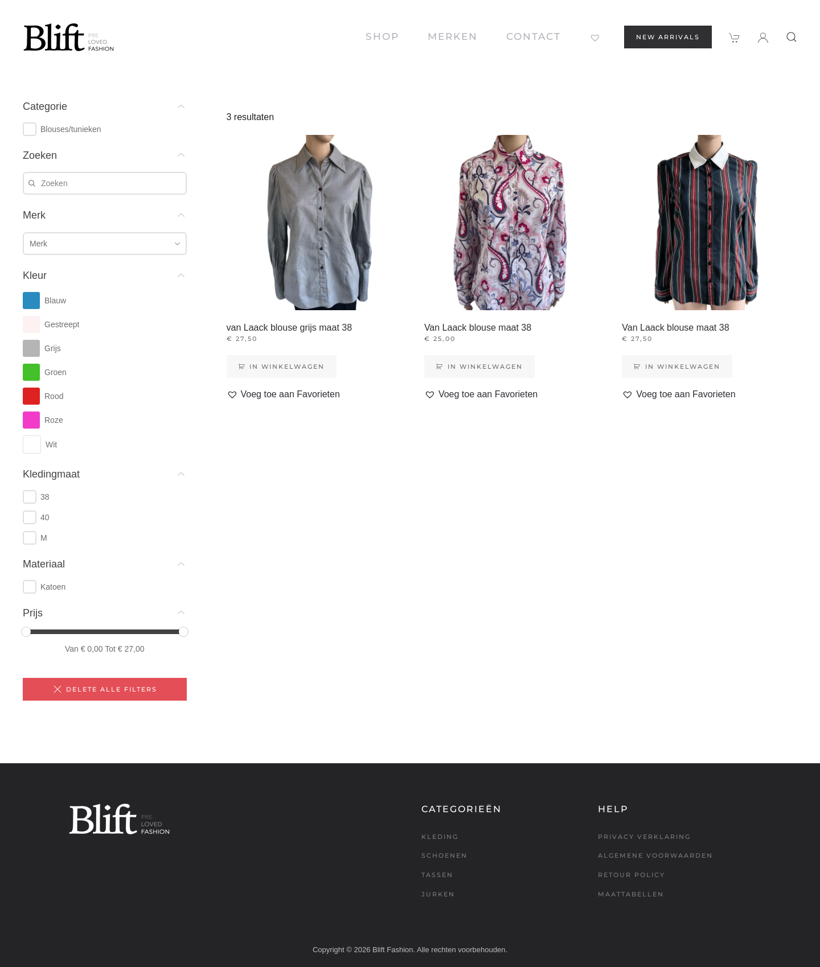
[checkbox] (29, 129)
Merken (453, 36)
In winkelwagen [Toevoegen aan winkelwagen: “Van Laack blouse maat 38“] (485, 367)
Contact (533, 36)
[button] (791, 37)
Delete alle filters (104, 689)
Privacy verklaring (644, 837)
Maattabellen (631, 894)
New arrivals (668, 37)
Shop (382, 36)
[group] (105, 129)
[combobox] (105, 243)
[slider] (26, 631)
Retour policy (631, 875)
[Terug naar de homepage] (68, 37)
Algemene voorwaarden (655, 855)
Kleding (439, 837)
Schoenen (444, 855)
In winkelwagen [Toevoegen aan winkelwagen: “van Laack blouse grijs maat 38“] (287, 367)
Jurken (438, 894)
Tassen (437, 875)
